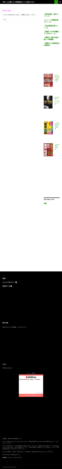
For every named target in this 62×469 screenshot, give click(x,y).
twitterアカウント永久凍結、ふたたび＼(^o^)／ (14, 327)
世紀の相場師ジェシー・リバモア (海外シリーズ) (57, 101)
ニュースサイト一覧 (9, 282)
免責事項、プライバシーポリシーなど (12, 457)
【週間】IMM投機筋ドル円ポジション (51, 32)
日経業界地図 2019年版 (57, 147)
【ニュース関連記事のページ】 (51, 21)
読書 (45, 203)
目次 (4, 278)
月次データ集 (7, 286)
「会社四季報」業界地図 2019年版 (57, 125)
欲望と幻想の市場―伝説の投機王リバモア (57, 78)
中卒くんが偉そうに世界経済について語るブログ (18, 2)
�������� (39, 393)
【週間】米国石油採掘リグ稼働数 (51, 38)
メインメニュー (60, 2)
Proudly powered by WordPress (9, 467)
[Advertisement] (53, 61)
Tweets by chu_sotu (7, 368)
